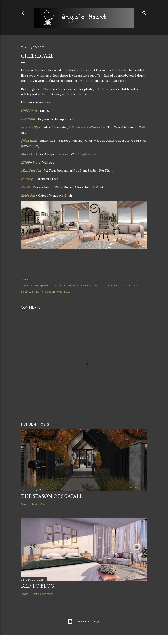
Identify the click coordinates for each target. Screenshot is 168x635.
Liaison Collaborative (79, 285)
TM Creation (47, 291)
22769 (25, 162)
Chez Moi (59, 285)
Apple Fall (28, 195)
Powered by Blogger (84, 621)
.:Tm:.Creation (31, 171)
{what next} (29, 141)
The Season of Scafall (52, 496)
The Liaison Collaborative (87, 127)
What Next (63, 291)
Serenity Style (31, 127)
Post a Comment (42, 504)
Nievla (26, 187)
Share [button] (24, 279)
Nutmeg (27, 179)
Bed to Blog (37, 585)
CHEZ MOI (29, 111)
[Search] (144, 12)
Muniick (27, 154)
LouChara (28, 119)
